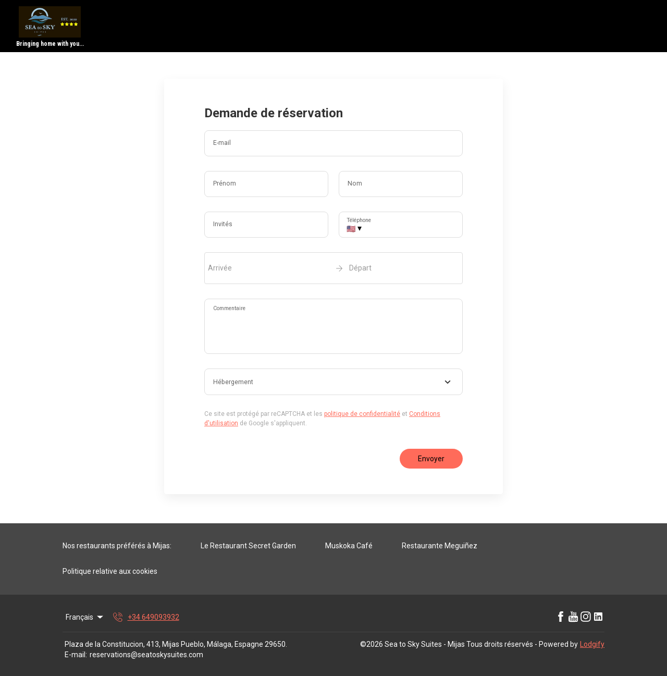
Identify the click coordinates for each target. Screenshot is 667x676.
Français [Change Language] (85, 617)
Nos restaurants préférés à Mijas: (117, 546)
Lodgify (592, 644)
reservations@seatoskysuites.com (146, 654)
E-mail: (76, 654)
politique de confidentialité (362, 413)
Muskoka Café (349, 546)
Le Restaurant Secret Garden (248, 546)
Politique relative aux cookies (110, 571)
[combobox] (333, 382)
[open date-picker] (333, 268)
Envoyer (431, 458)
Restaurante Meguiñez (439, 546)
